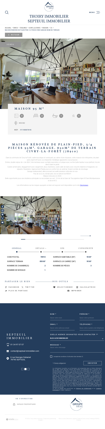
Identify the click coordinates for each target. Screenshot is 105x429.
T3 (51, 27)
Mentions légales (72, 418)
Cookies (78, 420)
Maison (45, 27)
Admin (80, 418)
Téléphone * (86, 324)
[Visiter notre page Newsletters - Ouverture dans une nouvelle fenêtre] (2, 222)
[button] (89, 236)
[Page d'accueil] (49, 6)
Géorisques (84, 185)
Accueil (8, 27)
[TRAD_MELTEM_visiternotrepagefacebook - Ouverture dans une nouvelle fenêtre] (2, 206)
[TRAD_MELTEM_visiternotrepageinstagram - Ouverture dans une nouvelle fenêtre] (2, 210)
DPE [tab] (62, 249)
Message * (55, 345)
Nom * (53, 314)
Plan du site (62, 418)
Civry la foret (35, 27)
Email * (54, 324)
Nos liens (86, 418)
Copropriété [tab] (85, 249)
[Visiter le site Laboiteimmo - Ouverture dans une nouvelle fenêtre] (12, 419)
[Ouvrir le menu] (94, 12)
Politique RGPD (94, 418)
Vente (15, 27)
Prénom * (84, 314)
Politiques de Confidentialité (83, 388)
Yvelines (23, 27)
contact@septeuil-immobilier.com (24, 351)
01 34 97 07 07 (17, 344)
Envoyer (92, 363)
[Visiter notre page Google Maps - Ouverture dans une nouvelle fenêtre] (2, 214)
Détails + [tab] (41, 249)
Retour (13, 35)
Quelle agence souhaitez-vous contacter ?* (74, 334)
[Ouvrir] (7, 12)
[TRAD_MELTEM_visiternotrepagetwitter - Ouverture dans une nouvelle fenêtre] (2, 218)
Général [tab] (17, 249)
